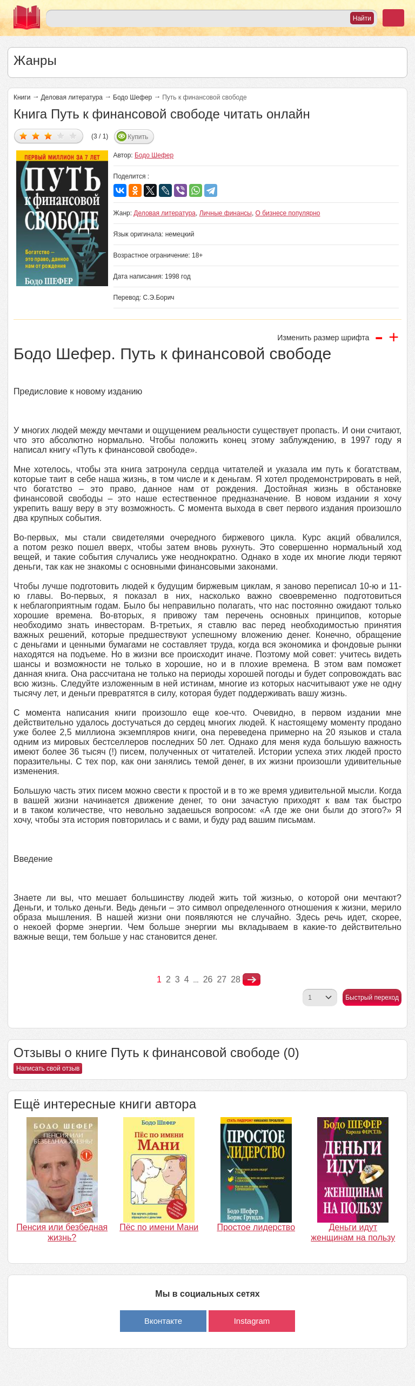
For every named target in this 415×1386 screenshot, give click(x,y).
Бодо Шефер (132, 97)
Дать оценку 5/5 (73, 135)
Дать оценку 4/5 (60, 135)
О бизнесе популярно (288, 213)
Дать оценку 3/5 (48, 135)
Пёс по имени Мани (158, 1227)
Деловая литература (72, 97)
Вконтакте (163, 1320)
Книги (22, 97)
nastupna (251, 979)
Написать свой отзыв (47, 1068)
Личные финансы (225, 213)
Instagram (252, 1320)
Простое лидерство (256, 1227)
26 (208, 979)
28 (235, 979)
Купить (138, 137)
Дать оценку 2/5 (36, 135)
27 (221, 979)
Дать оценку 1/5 (23, 135)
